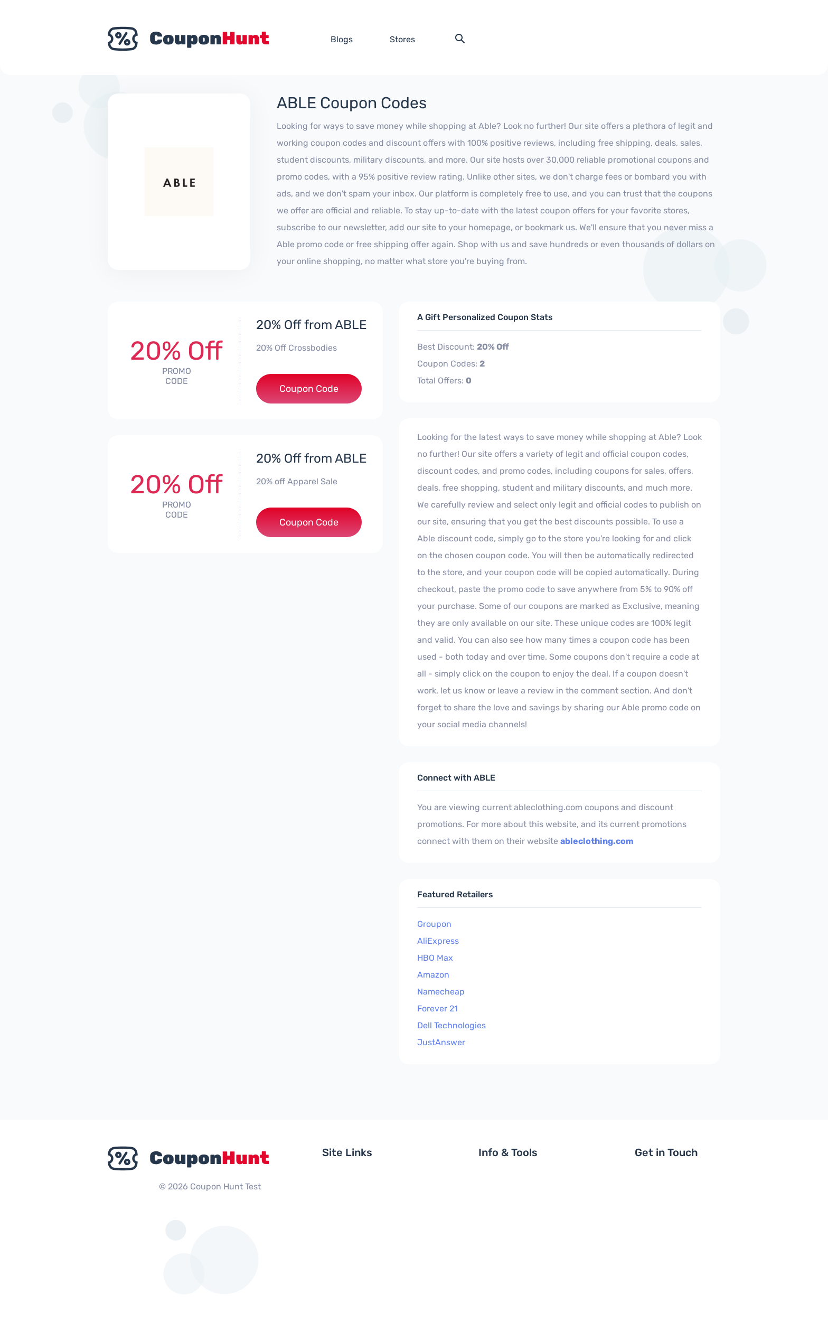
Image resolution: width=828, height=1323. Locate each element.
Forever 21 (437, 1008)
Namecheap (441, 992)
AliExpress (438, 941)
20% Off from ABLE (311, 324)
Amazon (433, 975)
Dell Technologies (451, 1025)
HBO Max (435, 958)
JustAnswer (441, 1042)
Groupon (434, 924)
